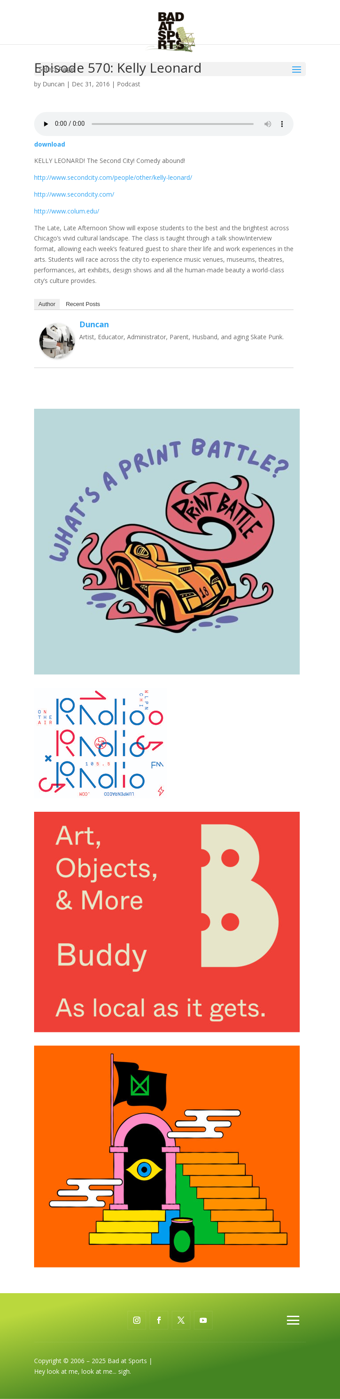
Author (47, 304)
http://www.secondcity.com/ (74, 194)
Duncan (53, 84)
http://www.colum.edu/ (66, 211)
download (49, 144)
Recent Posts (83, 304)
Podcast (128, 84)
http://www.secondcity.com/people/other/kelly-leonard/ (113, 177)
